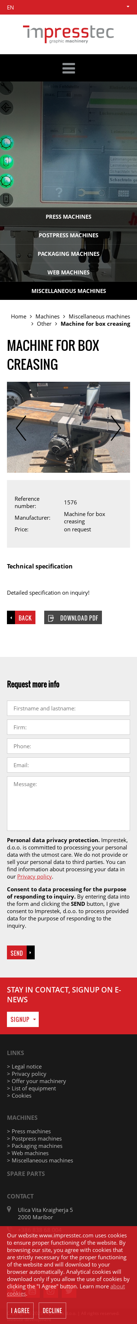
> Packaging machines (34, 1145)
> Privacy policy (26, 1073)
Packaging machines (68, 253)
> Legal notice (24, 1066)
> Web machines (28, 1153)
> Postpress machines (34, 1138)
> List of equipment (31, 1088)
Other (44, 323)
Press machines (68, 216)
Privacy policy (34, 876)
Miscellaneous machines (68, 290)
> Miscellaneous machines (40, 1160)
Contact (20, 1196)
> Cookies (19, 1095)
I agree (20, 1311)
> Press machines (29, 1131)
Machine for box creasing (95, 323)
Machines (47, 316)
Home (18, 316)
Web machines (68, 272)
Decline (52, 1311)
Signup (20, 1019)
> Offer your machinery (36, 1081)
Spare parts (26, 1174)
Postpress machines (68, 235)
